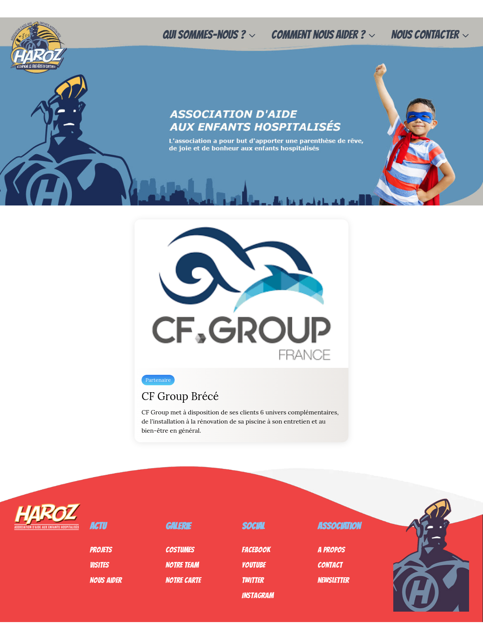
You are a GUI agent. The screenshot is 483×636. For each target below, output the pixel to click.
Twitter (252, 580)
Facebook (256, 549)
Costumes (180, 549)
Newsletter (333, 580)
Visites (99, 565)
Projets (101, 549)
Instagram (258, 595)
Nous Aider (106, 580)
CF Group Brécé (180, 396)
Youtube (253, 565)
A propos (331, 549)
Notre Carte (183, 580)
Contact (329, 565)
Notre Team (182, 565)
